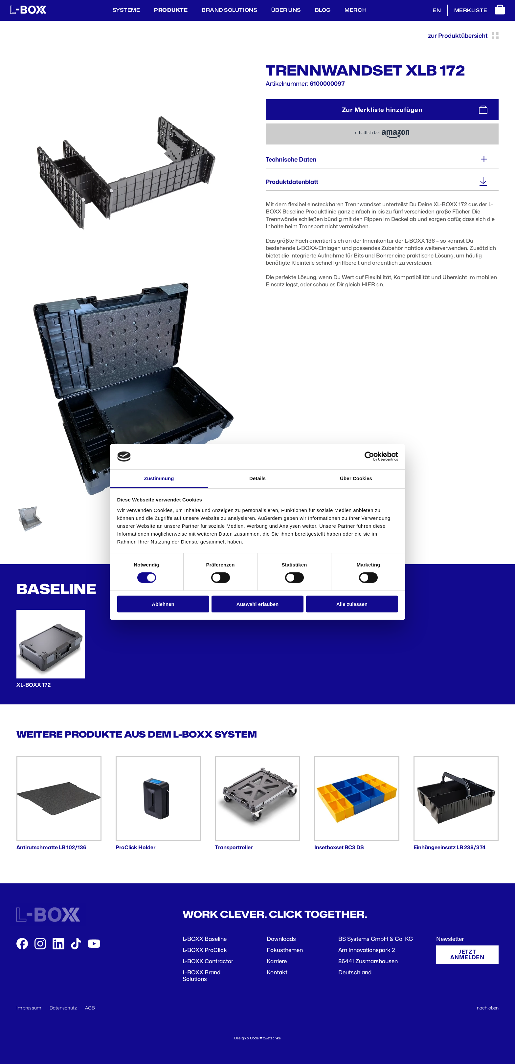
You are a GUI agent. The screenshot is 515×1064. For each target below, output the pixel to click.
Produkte (171, 10)
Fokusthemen (285, 950)
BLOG (323, 10)
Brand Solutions (229, 10)
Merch (356, 10)
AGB (90, 1007)
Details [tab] (257, 478)
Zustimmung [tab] (159, 478)
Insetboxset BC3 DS (339, 847)
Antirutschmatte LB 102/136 (51, 847)
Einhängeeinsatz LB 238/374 (449, 847)
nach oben (488, 1007)
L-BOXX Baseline (205, 939)
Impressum (29, 1007)
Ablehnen (163, 604)
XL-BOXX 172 (33, 685)
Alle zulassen (352, 604)
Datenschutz (63, 1007)
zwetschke (272, 1038)
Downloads (281, 939)
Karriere (277, 961)
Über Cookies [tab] (356, 478)
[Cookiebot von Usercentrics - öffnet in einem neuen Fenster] (369, 456)
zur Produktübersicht (463, 35)
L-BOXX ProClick (205, 950)
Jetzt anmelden (467, 954)
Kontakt (277, 972)
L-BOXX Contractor (208, 961)
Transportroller (234, 847)
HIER (369, 284)
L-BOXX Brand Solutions (201, 975)
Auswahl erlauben (257, 604)
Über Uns (286, 10)
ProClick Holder (135, 847)
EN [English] (436, 10)
